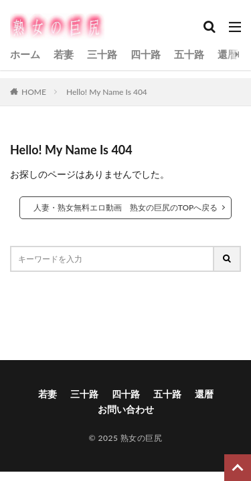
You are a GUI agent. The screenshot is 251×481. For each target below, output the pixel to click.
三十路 (102, 54)
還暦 (228, 54)
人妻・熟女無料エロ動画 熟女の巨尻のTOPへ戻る (125, 207)
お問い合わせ (126, 409)
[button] (124, 312)
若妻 (64, 54)
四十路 (146, 54)
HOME (33, 92)
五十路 (189, 54)
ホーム (25, 54)
